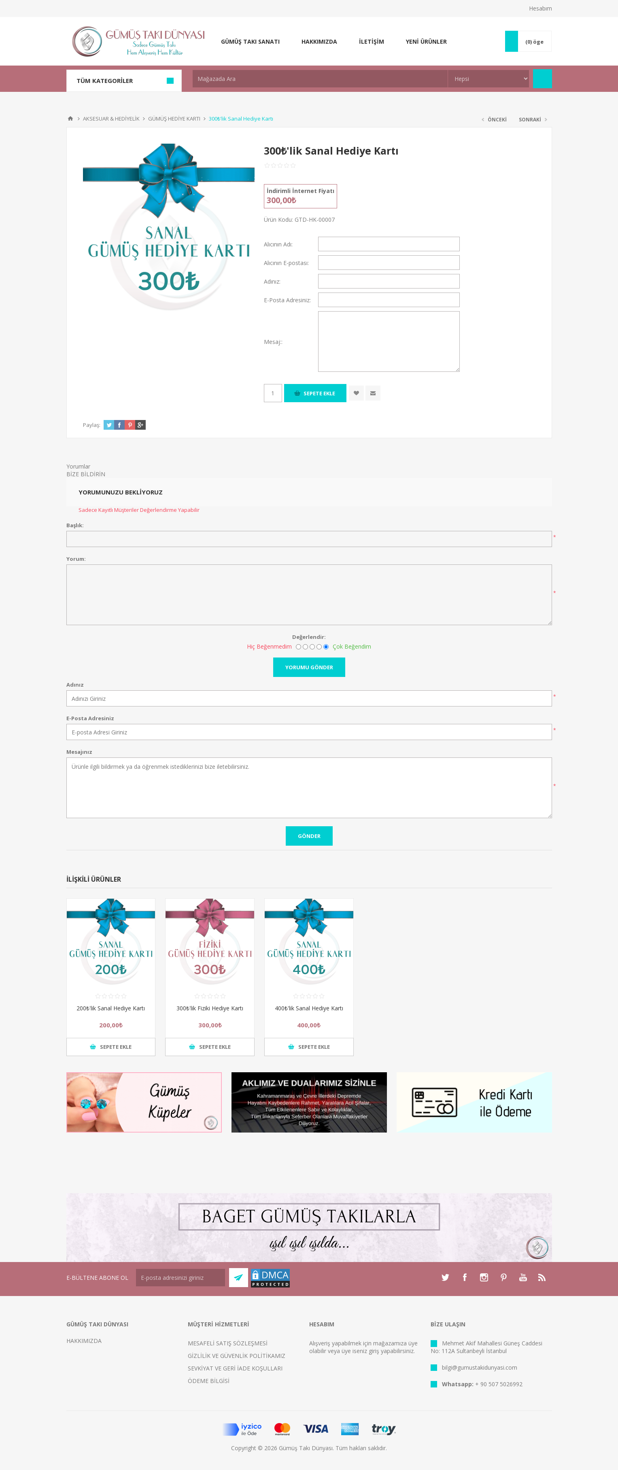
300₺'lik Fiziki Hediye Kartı (209, 1008)
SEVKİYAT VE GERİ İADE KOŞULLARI (235, 1368)
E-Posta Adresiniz (90, 718)
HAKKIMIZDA (84, 1341)
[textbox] (320, 78)
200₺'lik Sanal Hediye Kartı (110, 1008)
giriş (374, 1351)
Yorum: (76, 558)
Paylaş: (91, 424)
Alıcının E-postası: (286, 263)
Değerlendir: (309, 637)
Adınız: (272, 281)
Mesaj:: (273, 342)
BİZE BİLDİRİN (85, 474)
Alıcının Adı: (278, 244)
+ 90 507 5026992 (498, 1384)
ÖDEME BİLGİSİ (208, 1381)
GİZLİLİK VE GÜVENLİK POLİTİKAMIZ (236, 1356)
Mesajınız (79, 751)
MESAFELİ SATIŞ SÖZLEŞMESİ (228, 1343)
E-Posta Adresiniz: (287, 300)
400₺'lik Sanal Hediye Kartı (309, 1008)
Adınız (75, 684)
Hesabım (540, 8)
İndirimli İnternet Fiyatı (300, 191)
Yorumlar (78, 466)
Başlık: (75, 525)
